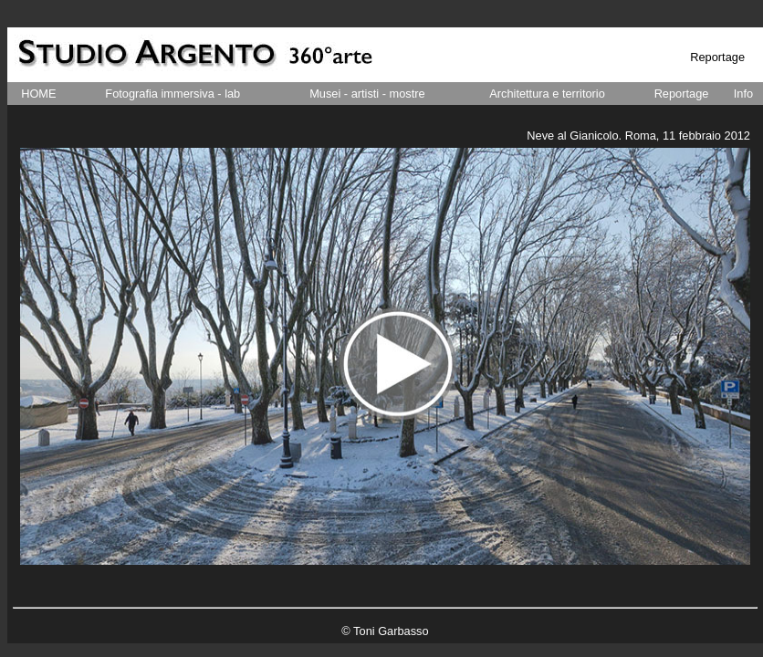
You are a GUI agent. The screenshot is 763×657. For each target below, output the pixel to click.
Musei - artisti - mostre (367, 93)
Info (743, 93)
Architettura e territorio (547, 93)
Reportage (681, 93)
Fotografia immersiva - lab (172, 93)
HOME (38, 93)
